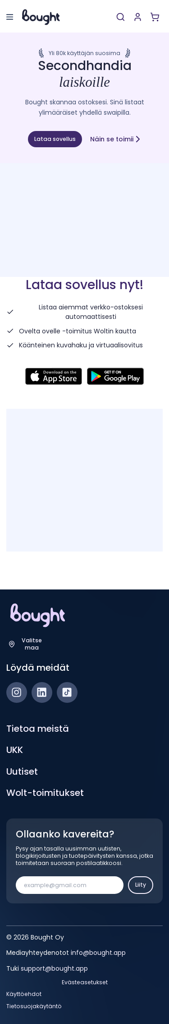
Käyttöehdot (23, 994)
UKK (14, 749)
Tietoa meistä (37, 728)
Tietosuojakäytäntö (34, 1006)
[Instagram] (16, 692)
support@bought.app (54, 968)
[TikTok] (67, 692)
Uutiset (22, 771)
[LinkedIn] (42, 692)
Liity (140, 884)
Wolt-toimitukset (45, 792)
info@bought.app (98, 952)
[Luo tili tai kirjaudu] (138, 17)
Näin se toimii (116, 138)
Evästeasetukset (85, 982)
